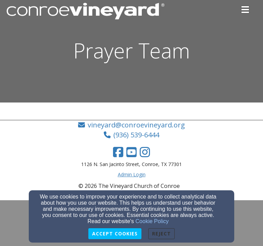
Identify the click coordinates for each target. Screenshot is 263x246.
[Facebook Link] (118, 152)
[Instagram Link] (145, 152)
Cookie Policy (152, 221)
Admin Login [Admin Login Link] (132, 174)
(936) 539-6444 (136, 134)
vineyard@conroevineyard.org (136, 124)
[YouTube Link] (131, 152)
